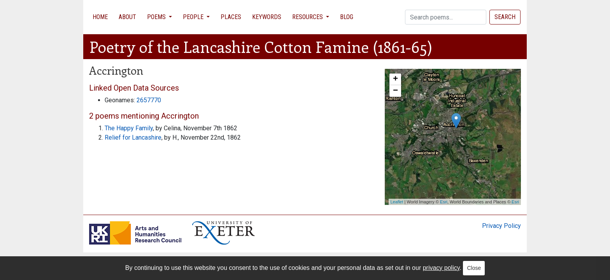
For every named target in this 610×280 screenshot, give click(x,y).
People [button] (194, 17)
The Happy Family (129, 128)
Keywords (266, 17)
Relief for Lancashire (133, 137)
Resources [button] (308, 17)
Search (504, 17)
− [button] (395, 91)
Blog (346, 17)
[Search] (445, 17)
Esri (443, 202)
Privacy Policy (501, 225)
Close (474, 268)
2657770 (149, 100)
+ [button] (395, 79)
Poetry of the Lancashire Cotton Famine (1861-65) (260, 46)
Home (100, 17)
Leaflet (397, 202)
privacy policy (441, 267)
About (127, 17)
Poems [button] (157, 17)
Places (231, 17)
